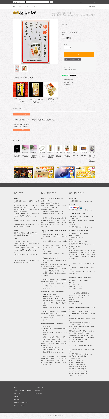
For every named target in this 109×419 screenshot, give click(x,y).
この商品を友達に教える (68, 79)
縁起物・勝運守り (74, 20)
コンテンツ (33, 6)
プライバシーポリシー (20, 405)
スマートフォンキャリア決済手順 (23, 390)
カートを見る (38, 390)
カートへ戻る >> (21, 114)
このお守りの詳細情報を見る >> (72, 59)
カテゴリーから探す (23, 6)
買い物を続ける (66, 84)
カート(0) (91, 2)
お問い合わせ (91, 6)
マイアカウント (38, 387)
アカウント (82, 2)
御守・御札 (68, 20)
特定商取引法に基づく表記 (70, 69)
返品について (67, 67)
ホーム (14, 6)
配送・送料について (19, 396)
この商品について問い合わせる (70, 82)
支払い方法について (19, 393)
